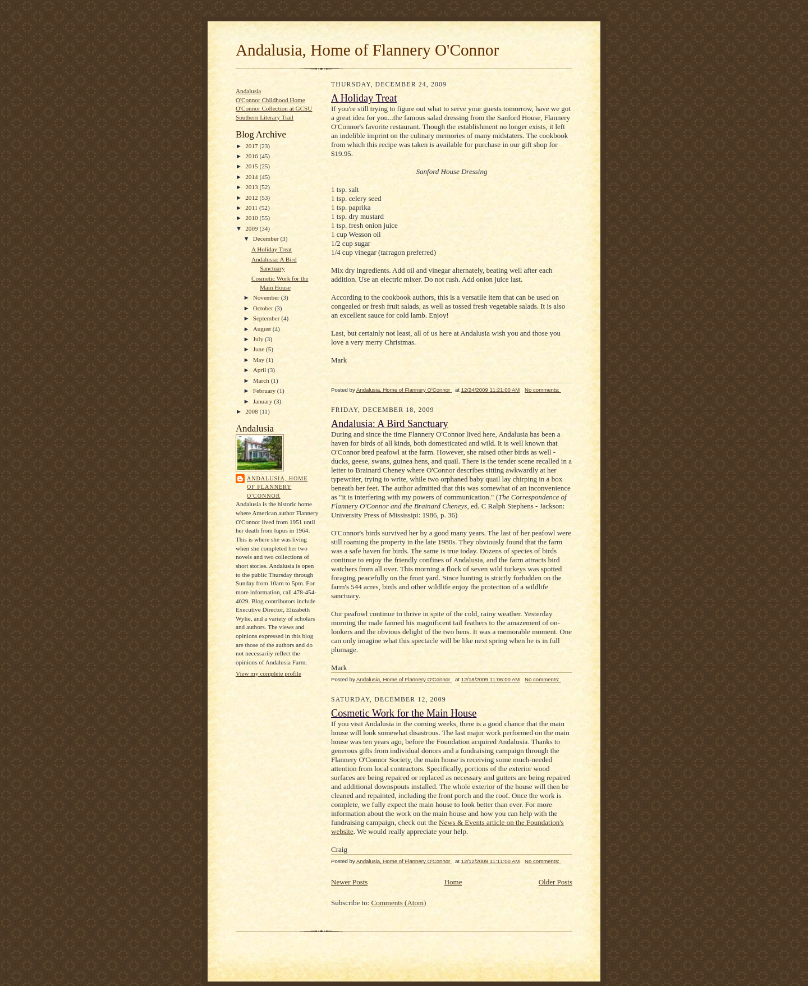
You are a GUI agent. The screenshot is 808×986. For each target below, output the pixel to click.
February (265, 390)
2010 (252, 217)
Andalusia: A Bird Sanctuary (389, 423)
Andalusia (248, 91)
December (267, 238)
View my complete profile (268, 673)
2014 (252, 176)
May (259, 359)
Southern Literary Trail (264, 117)
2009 (252, 228)
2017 (252, 146)
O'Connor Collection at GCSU (274, 108)
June (259, 349)
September (267, 318)
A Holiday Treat (271, 249)
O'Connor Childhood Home (270, 100)
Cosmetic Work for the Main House (403, 713)
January (263, 401)
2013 (252, 187)
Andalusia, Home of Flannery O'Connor (367, 50)
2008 (252, 411)
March (262, 380)
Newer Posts (349, 882)
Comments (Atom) (398, 902)
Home (453, 882)
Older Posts (555, 882)
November (267, 297)
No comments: (543, 390)
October (264, 308)
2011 (252, 207)
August (263, 328)
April (260, 369)
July (259, 339)
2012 (252, 197)
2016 (252, 156)
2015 (252, 166)
